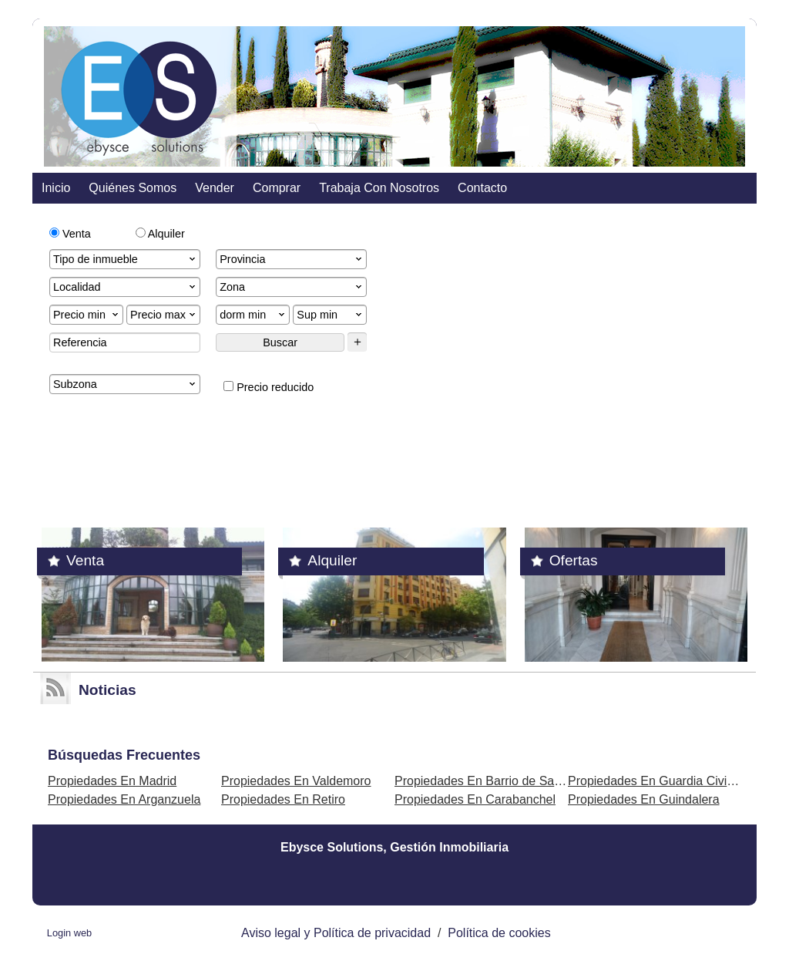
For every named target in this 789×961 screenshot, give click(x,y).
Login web (69, 933)
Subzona (125, 384)
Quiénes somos (132, 187)
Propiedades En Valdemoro (296, 780)
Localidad (125, 287)
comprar (276, 187)
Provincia (292, 259)
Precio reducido (268, 387)
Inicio (56, 187)
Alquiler (160, 234)
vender (214, 187)
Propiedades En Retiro (283, 799)
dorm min (253, 315)
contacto (482, 187)
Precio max (164, 315)
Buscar (280, 342)
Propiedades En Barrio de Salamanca (497, 780)
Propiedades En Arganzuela (124, 799)
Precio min (87, 315)
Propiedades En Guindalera (644, 799)
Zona (292, 287)
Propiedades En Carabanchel (475, 799)
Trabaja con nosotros (379, 187)
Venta (70, 234)
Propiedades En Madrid (112, 780)
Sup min (330, 315)
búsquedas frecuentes (124, 755)
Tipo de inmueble (125, 259)
